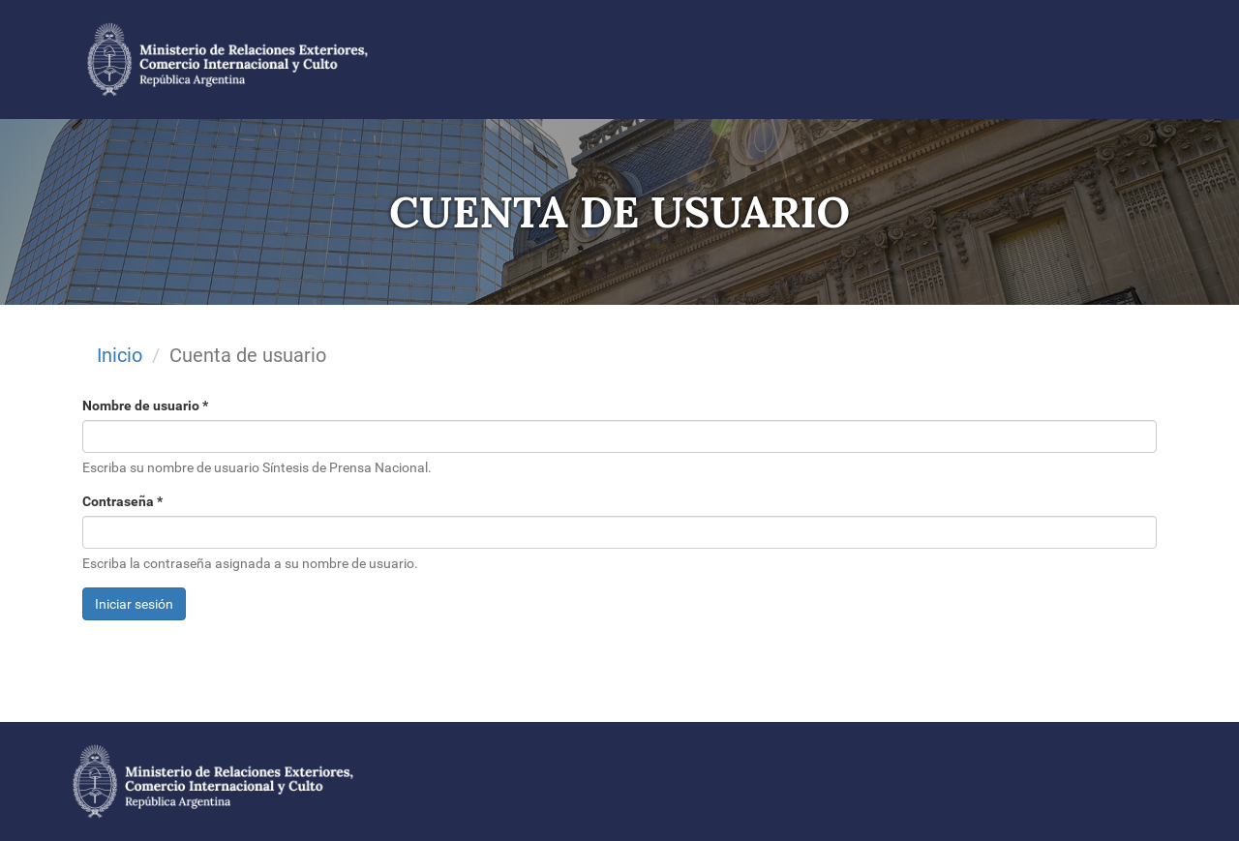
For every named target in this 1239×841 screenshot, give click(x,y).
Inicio (119, 355)
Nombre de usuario (145, 405)
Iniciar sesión (134, 604)
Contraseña (122, 501)
